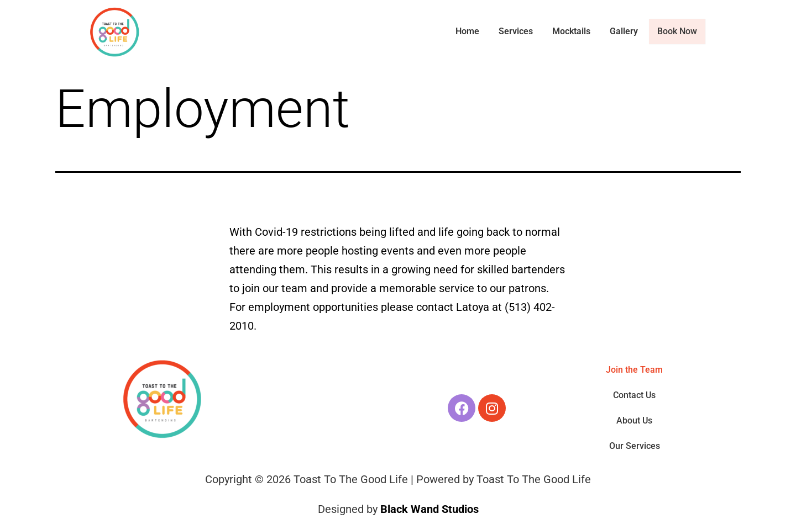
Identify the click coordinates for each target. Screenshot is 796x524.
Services (517, 31)
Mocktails (572, 31)
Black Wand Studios (429, 509)
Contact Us (634, 395)
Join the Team (634, 369)
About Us (634, 420)
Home (468, 31)
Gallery (625, 31)
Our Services (634, 446)
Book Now (677, 31)
